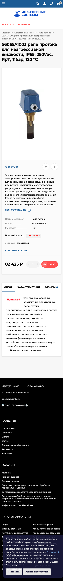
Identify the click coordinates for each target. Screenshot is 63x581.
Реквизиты (7, 449)
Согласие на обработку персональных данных (26, 492)
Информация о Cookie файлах (17, 505)
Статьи (5, 441)
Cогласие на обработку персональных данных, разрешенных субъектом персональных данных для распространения (29, 498)
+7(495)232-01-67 (10, 386)
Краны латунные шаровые (46, 528)
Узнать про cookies (36, 571)
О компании (8, 428)
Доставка (7, 432)
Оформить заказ (10, 481)
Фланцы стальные (11, 528)
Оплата (5, 436)
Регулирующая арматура (15, 533)
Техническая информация (15, 445)
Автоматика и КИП (24, 32)
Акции (5, 524)
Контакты (7, 453)
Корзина (6, 472)
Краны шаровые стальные (46, 533)
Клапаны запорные (43, 524)
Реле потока (44, 32)
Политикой (53, 552)
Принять (14, 571)
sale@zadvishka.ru (11, 399)
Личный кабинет (10, 477)
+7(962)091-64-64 (35, 386)
